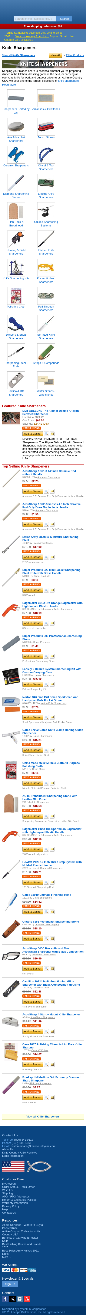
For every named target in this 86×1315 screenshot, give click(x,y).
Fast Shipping (31, 428)
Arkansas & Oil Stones (46, 109)
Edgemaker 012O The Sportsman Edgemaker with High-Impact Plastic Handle (51, 830)
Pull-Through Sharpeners (46, 308)
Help (5, 1209)
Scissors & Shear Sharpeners (16, 336)
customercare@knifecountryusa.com (33, 1146)
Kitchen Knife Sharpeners (46, 252)
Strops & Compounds (46, 363)
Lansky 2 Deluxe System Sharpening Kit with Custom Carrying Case (51, 670)
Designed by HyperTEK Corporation (24, 1308)
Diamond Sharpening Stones (16, 195)
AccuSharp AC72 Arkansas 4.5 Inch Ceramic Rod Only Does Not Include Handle (51, 505)
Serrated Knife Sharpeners (46, 336)
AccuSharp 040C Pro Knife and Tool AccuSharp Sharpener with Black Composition (53, 950)
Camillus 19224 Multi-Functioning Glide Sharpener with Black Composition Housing (51, 983)
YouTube (27, 1299)
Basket (80, 7)
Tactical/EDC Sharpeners (16, 392)
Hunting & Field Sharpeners (16, 252)
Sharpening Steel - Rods (16, 364)
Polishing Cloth (16, 306)
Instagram (20, 1299)
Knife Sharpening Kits (16, 278)
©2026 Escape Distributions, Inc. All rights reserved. (34, 1312)
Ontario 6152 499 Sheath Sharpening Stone (50, 921)
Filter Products (75, 55)
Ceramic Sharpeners (16, 165)
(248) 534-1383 (21, 1143)
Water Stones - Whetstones (46, 392)
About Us (7, 1149)
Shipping (7, 1193)
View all (18, 55)
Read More (9, 84)
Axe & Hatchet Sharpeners (16, 139)
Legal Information (12, 1155)
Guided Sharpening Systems (46, 223)
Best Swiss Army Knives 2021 (20, 1250)
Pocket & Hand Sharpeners (46, 280)
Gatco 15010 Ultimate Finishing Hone (46, 894)
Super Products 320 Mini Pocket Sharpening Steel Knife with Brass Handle (51, 571)
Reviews (19, 1152)
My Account (9, 1183)
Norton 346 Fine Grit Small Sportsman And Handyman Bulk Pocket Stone (50, 698)
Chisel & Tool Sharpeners (46, 167)
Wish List (7, 1190)
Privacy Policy (10, 1206)
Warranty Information (15, 1203)
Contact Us (10, 1135)
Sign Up (10, 1284)
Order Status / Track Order (18, 1186)
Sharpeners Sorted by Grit (16, 110)
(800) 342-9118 (23, 1139)
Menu (5, 7)
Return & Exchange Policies (19, 1199)
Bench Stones (46, 137)
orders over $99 (43, 26)
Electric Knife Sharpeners (46, 195)
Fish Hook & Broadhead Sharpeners (16, 225)
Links (5, 1253)
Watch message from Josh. (32, 36)
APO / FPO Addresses (16, 1196)
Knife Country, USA (43, 7)
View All (55, 55)
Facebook (5, 1299)
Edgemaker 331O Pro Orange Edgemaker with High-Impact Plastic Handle (52, 604)
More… (6, 1257)
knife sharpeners (68, 80)
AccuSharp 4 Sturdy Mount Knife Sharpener (51, 1014)
